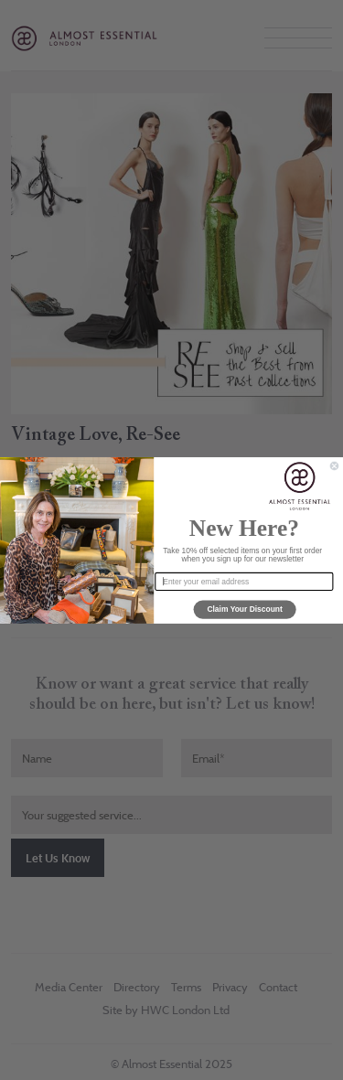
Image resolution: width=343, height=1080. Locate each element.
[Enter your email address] (244, 581)
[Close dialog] (334, 466)
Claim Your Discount (244, 608)
